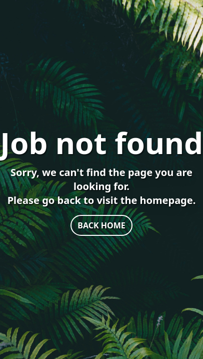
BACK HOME (101, 225)
